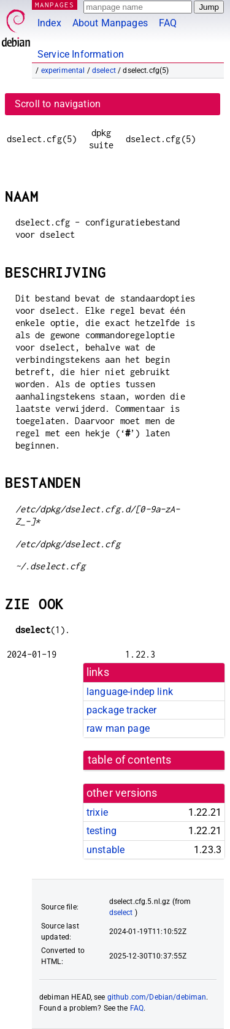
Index (49, 23)
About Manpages (110, 23)
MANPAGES (54, 5)
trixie (97, 812)
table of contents (130, 760)
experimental (63, 70)
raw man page (118, 728)
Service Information (80, 54)
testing (101, 831)
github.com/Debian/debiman (157, 997)
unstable (105, 850)
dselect (104, 70)
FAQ (168, 23)
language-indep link (129, 691)
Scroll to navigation (58, 104)
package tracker (121, 710)
